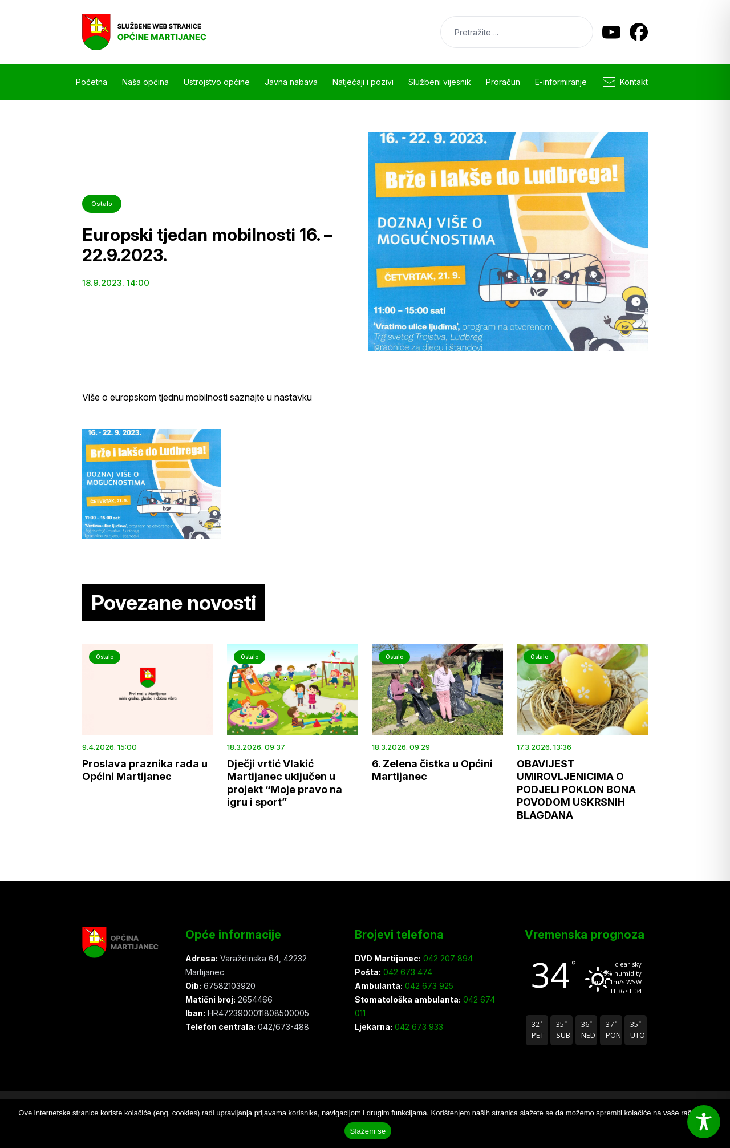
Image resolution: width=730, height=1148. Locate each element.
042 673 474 (406, 972)
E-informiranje (561, 82)
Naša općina (145, 82)
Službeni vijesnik (439, 82)
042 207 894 (447, 958)
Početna (91, 82)
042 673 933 (417, 1027)
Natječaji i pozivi (363, 82)
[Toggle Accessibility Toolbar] (703, 1121)
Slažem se (368, 1131)
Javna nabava (291, 82)
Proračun (503, 82)
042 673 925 (428, 986)
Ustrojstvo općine (217, 82)
